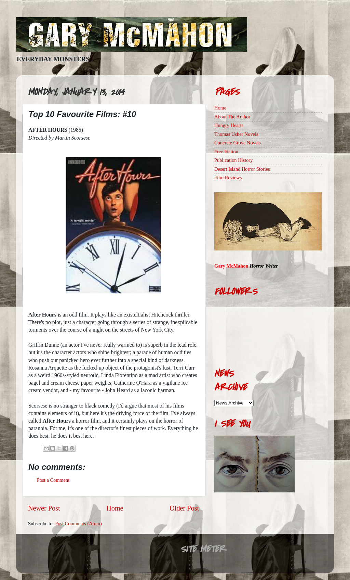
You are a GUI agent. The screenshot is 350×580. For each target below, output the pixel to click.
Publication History (233, 160)
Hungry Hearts (228, 125)
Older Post (184, 508)
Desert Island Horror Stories (242, 169)
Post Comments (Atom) (78, 523)
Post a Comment (53, 480)
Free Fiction (226, 151)
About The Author (232, 116)
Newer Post (44, 508)
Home (114, 508)
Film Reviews (228, 177)
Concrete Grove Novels (237, 142)
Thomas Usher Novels (236, 134)
